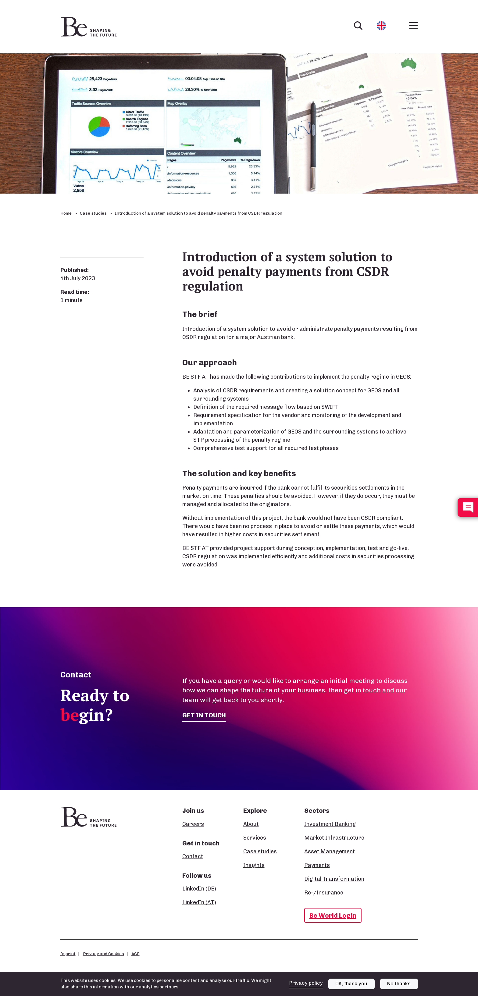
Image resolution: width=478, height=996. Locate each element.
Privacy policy (306, 983)
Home (66, 213)
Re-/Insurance (323, 892)
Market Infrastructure (334, 837)
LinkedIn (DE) (199, 888)
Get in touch (204, 715)
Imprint (68, 953)
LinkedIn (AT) (199, 902)
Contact (192, 856)
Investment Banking (330, 824)
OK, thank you (351, 984)
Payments (317, 865)
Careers (193, 824)
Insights (254, 865)
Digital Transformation (334, 879)
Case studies (93, 213)
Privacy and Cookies (103, 953)
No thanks (399, 984)
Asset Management (329, 851)
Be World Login (332, 915)
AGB (135, 953)
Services (254, 837)
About (251, 824)
